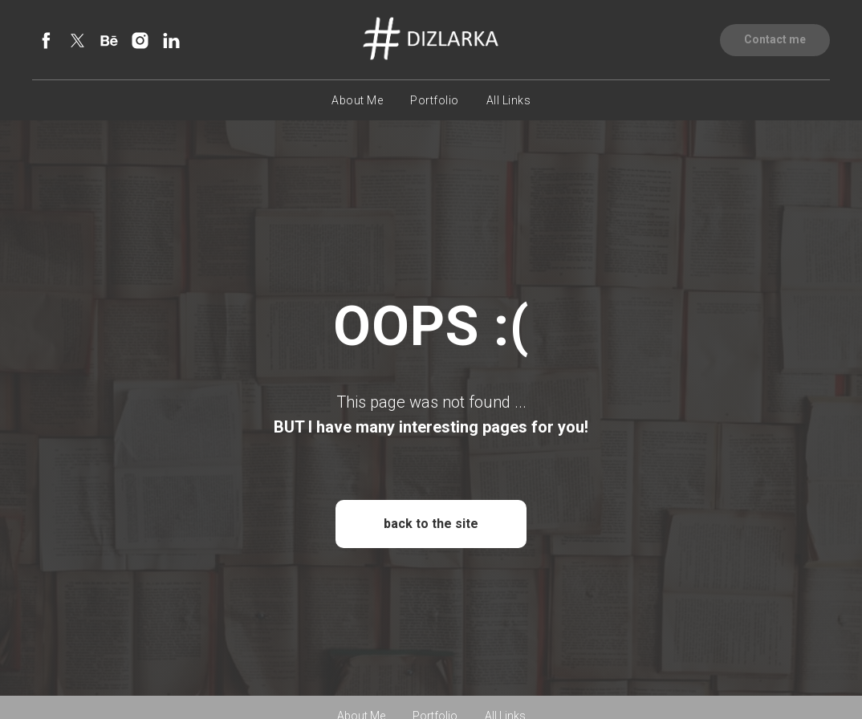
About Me (357, 100)
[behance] (109, 40)
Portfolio (434, 100)
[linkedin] (171, 40)
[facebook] (46, 40)
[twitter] (77, 40)
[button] (775, 40)
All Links (508, 100)
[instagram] (140, 40)
